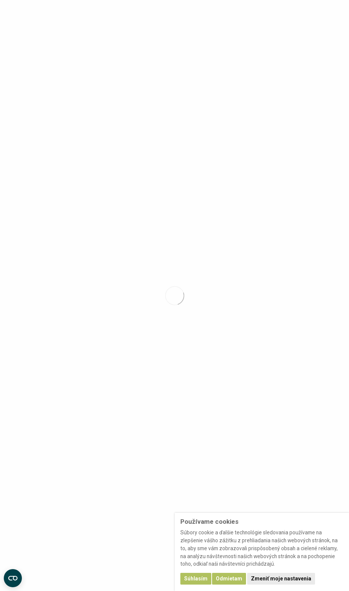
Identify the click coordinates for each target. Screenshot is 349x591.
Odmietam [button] (229, 579)
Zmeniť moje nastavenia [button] (281, 579)
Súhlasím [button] (196, 579)
